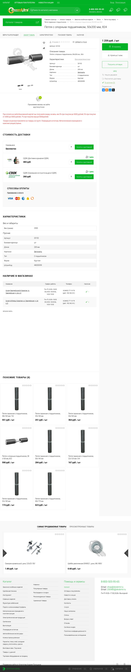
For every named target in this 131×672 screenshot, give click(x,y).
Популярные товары (40, 586)
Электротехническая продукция (14, 615)
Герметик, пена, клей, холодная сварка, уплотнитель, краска (13, 640)
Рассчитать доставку (111, 79)
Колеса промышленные (11, 635)
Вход (112, 2)
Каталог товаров (22, 22)
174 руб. (16, 504)
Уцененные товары (40, 598)
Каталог (6, 3)
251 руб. (49, 418)
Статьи (66, 612)
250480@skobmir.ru (116, 587)
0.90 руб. (95, 566)
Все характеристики (82, 59)
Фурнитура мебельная (10, 600)
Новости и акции (46, 3)
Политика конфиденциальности (75, 628)
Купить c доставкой (84, 148)
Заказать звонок (95, 12)
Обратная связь (11, 669)
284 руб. (49, 461)
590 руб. (16, 461)
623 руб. (49, 504)
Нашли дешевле (109, 75)
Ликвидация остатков (10, 627)
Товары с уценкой (9, 649)
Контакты (67, 600)
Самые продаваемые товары (51, 524)
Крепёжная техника (9, 588)
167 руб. (82, 461)
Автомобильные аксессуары (13, 631)
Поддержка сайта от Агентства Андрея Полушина (22, 662)
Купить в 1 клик (115, 55)
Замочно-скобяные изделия (13, 584)
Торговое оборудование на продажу (15, 653)
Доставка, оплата (70, 596)
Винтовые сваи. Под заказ (12, 645)
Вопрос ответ (68, 616)
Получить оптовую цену (115, 66)
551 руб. (16, 418)
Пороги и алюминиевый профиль (14, 604)
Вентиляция (7, 623)
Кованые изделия (9, 596)
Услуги (66, 604)
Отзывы (67, 620)
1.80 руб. (11, 566)
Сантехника (7, 619)
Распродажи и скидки (41, 590)
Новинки (36, 582)
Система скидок (69, 624)
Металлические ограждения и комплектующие (13, 610)
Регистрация (120, 2)
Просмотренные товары (81, 524)
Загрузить (81, 72)
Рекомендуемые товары (42, 594)
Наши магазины (69, 608)
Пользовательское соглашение (75, 632)
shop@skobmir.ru (115, 584)
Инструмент (7, 592)
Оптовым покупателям (24, 3)
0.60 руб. (53, 566)
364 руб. (82, 418)
